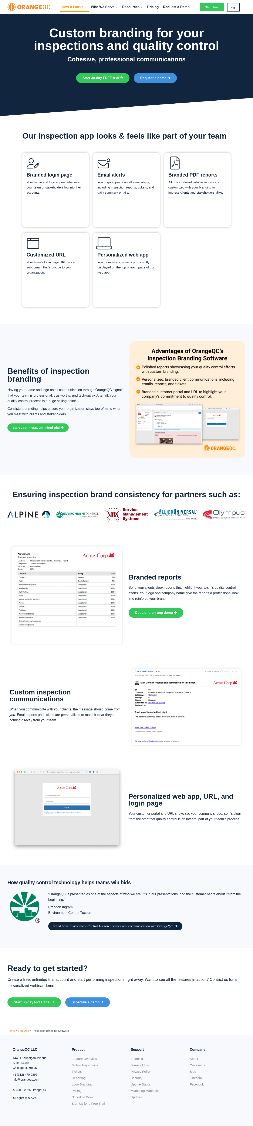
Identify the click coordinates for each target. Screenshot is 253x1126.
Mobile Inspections (85, 1065)
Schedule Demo (83, 1097)
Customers (197, 1065)
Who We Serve (104, 7)
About (194, 1059)
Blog (193, 1071)
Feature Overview (84, 1059)
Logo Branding (82, 1084)
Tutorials (137, 1059)
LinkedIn (196, 1078)
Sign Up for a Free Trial (88, 1103)
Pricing (153, 7)
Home (11, 1030)
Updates (137, 1097)
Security (136, 1078)
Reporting (79, 1078)
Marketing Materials (145, 1091)
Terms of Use (140, 1065)
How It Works (74, 7)
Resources (132, 7)
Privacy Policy (141, 1071)
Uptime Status (141, 1084)
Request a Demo (176, 7)
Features (23, 1030)
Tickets (77, 1071)
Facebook (197, 1084)
